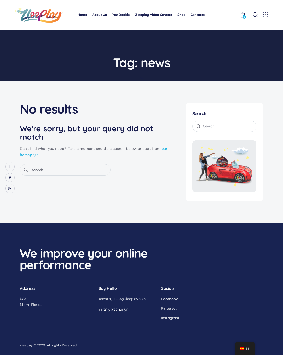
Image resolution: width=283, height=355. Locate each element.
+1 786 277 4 (110, 310)
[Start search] (26, 170)
